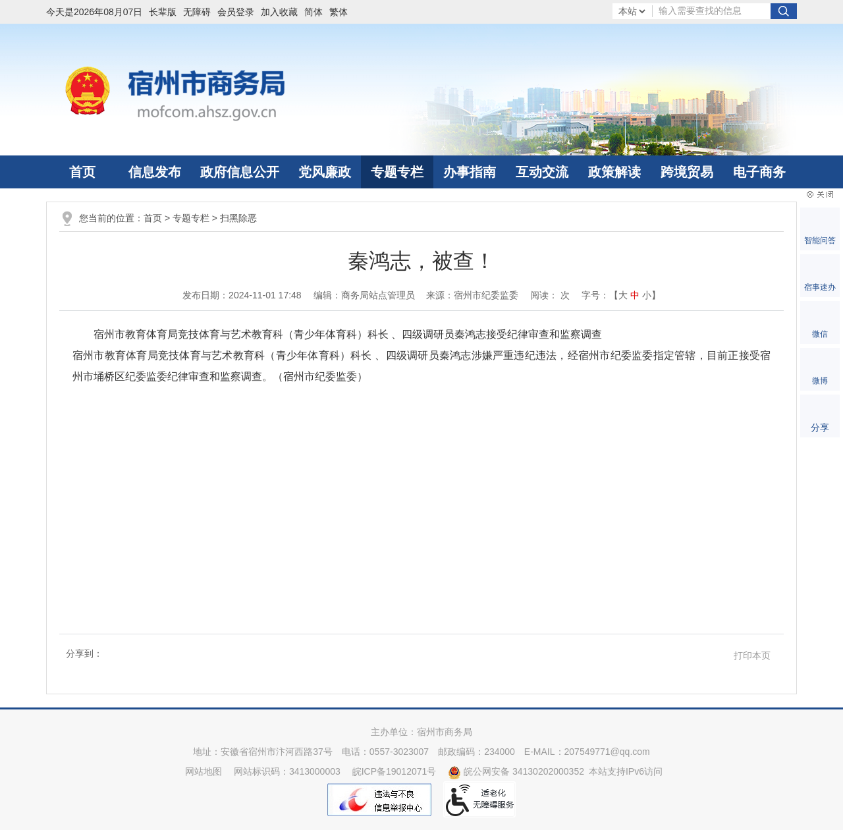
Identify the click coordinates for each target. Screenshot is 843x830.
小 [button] (646, 295)
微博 (820, 380)
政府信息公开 (239, 172)
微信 (820, 334)
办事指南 (469, 172)
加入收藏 (279, 12)
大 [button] (623, 295)
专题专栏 (397, 172)
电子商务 (759, 172)
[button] (166, 11)
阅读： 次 (550, 295)
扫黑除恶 (238, 218)
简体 (313, 12)
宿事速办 (820, 287)
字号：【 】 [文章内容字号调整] (621, 295)
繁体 (338, 12)
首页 (82, 172)
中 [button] (634, 295)
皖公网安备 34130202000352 (516, 771)
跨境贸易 (687, 172)
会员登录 (235, 12)
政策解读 (614, 172)
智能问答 (820, 240)
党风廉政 (324, 172)
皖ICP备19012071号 (394, 771)
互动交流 (542, 172)
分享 (820, 427)
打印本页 (752, 655)
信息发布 (154, 172)
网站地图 (203, 771)
